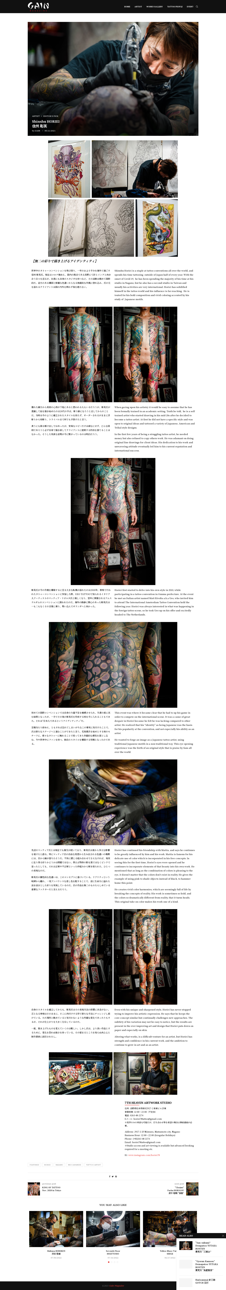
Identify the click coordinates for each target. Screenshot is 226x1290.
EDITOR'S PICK (50, 116)
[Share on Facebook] (109, 1176)
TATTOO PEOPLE (175, 6)
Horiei (47, 1165)
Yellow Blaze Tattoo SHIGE (170, 1252)
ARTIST (138, 6)
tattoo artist (93, 1165)
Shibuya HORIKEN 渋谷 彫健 (56, 1252)
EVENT (190, 6)
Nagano (59, 1165)
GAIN (37, 130)
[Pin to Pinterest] (116, 1176)
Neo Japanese (74, 1165)
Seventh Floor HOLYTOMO (113, 1252)
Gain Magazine (116, 1285)
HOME (127, 6)
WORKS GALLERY (154, 6)
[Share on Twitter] (113, 1176)
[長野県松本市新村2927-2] (71, 1124)
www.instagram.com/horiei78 (144, 1155)
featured (34, 1165)
